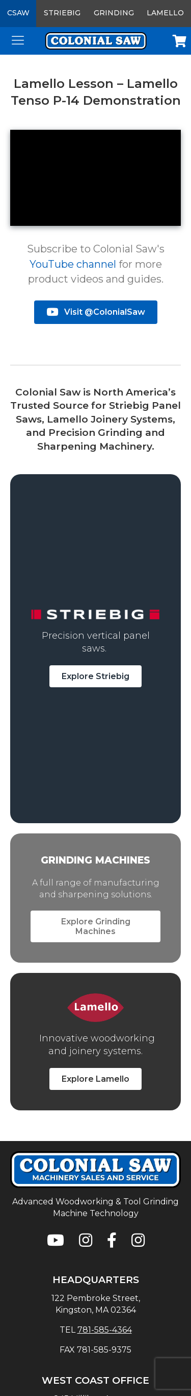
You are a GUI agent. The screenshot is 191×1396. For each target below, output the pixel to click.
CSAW (18, 12)
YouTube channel (73, 264)
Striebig (62, 12)
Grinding (114, 12)
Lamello (165, 12)
